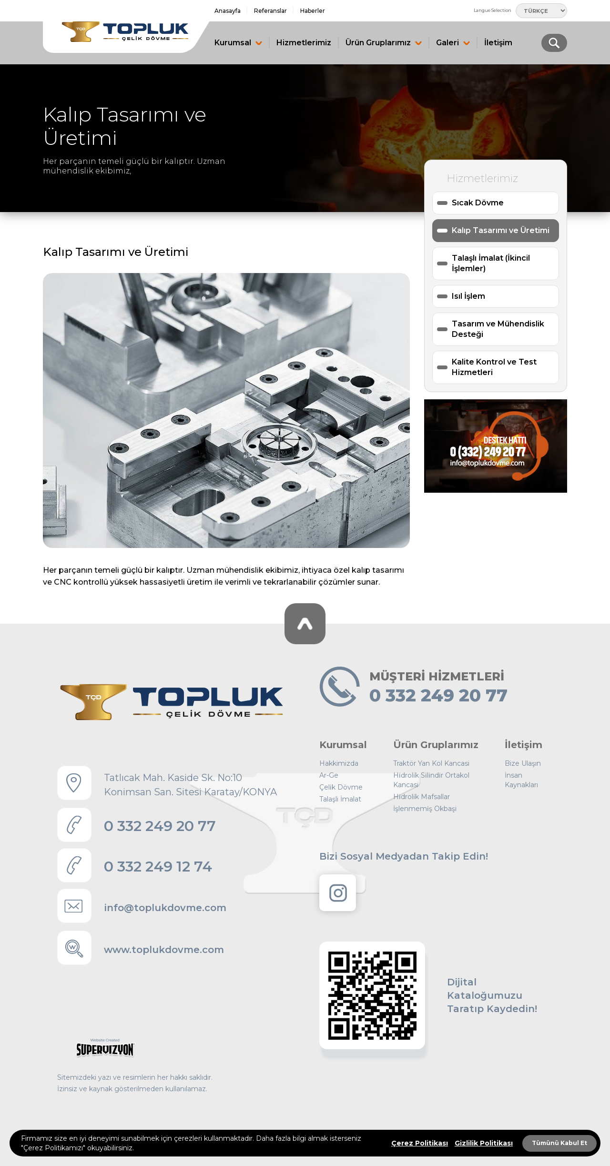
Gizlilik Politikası (484, 1143)
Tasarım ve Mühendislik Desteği (498, 329)
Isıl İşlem (468, 296)
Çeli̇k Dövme (341, 787)
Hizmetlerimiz (303, 42)
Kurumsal (238, 42)
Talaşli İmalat (340, 799)
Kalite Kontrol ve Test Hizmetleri (494, 367)
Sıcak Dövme (478, 202)
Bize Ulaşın (523, 763)
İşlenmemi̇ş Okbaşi (425, 808)
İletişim (498, 42)
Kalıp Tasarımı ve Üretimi (500, 230)
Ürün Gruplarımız (384, 42)
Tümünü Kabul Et (559, 1142)
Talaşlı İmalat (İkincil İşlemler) (491, 263)
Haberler (312, 10)
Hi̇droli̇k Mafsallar (421, 796)
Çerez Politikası (419, 1143)
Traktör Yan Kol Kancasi (431, 763)
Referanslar (270, 10)
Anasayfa (227, 10)
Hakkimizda (338, 763)
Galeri (453, 42)
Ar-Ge (328, 775)
